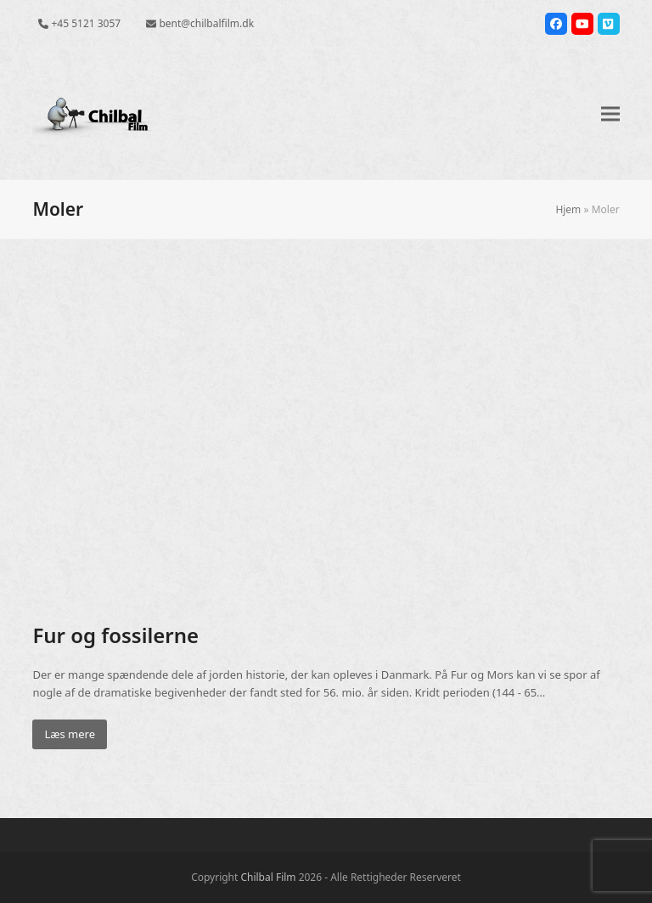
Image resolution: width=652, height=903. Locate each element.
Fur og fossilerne (115, 635)
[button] (610, 114)
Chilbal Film (267, 877)
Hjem (568, 209)
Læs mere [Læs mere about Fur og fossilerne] (69, 734)
